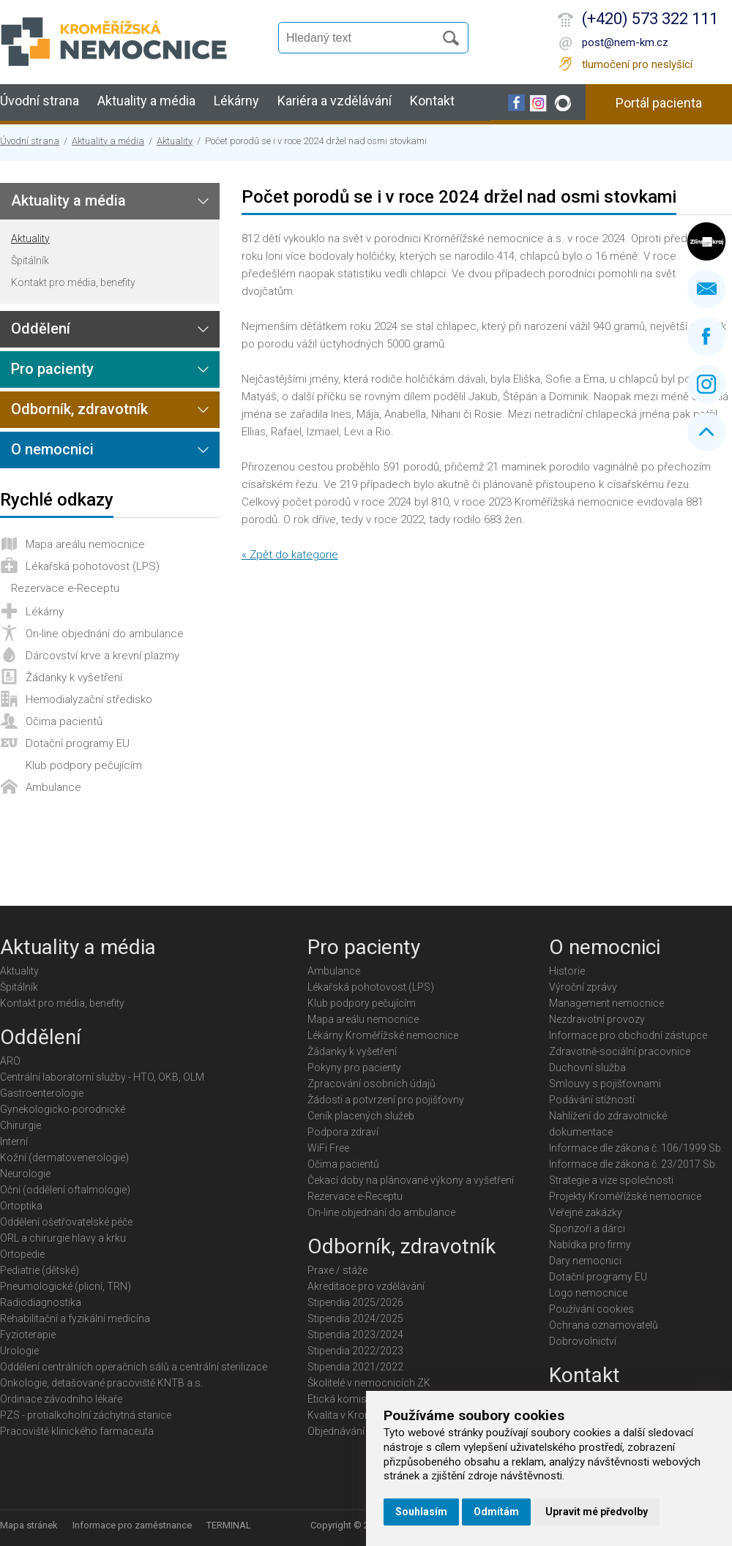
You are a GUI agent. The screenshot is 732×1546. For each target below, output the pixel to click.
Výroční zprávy (583, 987)
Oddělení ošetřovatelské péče (66, 1222)
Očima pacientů (64, 721)
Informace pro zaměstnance (132, 1525)
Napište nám (706, 289)
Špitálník (30, 260)
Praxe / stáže (337, 1270)
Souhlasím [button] (421, 1511)
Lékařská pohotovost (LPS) (93, 566)
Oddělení (40, 328)
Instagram (706, 384)
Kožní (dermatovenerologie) (64, 1157)
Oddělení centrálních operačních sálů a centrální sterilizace (133, 1367)
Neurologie (25, 1173)
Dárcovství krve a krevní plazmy (102, 655)
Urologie (19, 1350)
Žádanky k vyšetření (74, 677)
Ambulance (53, 787)
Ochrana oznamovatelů (603, 1325)
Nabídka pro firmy (590, 1244)
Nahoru (706, 432)
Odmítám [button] (496, 1511)
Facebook (706, 337)
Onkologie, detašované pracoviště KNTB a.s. (101, 1383)
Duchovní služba (587, 1067)
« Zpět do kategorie (290, 554)
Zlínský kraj (706, 241)
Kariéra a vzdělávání (334, 100)
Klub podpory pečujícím (84, 765)
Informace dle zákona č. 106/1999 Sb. (636, 1148)
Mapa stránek (29, 1525)
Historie (567, 971)
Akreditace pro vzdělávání (366, 1286)
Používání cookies (591, 1309)
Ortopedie (22, 1254)
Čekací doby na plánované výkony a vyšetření (410, 1180)
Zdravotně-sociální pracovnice (619, 1051)
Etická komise (339, 1399)
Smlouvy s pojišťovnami (605, 1083)
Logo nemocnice (588, 1293)
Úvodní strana (39, 100)
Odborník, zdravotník (79, 409)
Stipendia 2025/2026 (355, 1302)
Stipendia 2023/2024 (355, 1334)
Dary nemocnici (585, 1261)
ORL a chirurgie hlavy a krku (63, 1238)
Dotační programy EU (78, 743)
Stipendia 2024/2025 (355, 1318)
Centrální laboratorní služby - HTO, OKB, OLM (102, 1077)
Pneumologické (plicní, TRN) (65, 1286)
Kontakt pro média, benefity (73, 282)
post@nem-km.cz (625, 42)
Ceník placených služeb (360, 1116)
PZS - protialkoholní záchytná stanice (85, 1415)
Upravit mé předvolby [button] (596, 1511)
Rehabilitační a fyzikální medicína (75, 1318)
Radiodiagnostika (40, 1302)
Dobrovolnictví (582, 1341)
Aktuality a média (146, 100)
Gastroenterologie (41, 1093)
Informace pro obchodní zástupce (628, 1035)
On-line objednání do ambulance (105, 633)
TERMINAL (228, 1525)
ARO (10, 1061)
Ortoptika (21, 1206)
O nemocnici (52, 449)
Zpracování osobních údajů (371, 1083)
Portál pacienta (659, 102)
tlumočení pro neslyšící (637, 64)
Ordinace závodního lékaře (61, 1399)
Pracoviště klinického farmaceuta (77, 1431)
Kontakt (432, 100)
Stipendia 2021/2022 (355, 1367)
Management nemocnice (606, 1003)
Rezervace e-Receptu (65, 588)
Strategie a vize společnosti (611, 1180)
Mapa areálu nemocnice (85, 544)
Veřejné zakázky (585, 1212)
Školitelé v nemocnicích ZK (368, 1383)
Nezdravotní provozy (597, 1019)
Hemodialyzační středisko (89, 699)
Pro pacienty (52, 369)
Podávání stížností (592, 1100)
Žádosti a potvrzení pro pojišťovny (385, 1100)
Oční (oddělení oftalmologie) (65, 1190)
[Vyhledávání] (363, 38)
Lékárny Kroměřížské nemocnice (382, 1035)
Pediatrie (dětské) (39, 1270)
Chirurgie (20, 1125)
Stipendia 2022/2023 (355, 1350)
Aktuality (175, 140)
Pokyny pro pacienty (354, 1067)
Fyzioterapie (28, 1334)
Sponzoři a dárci (587, 1228)
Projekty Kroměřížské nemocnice (625, 1196)
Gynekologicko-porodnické (62, 1109)
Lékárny (236, 100)
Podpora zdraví (342, 1132)
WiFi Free (328, 1148)
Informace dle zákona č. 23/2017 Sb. (633, 1164)
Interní (14, 1141)
